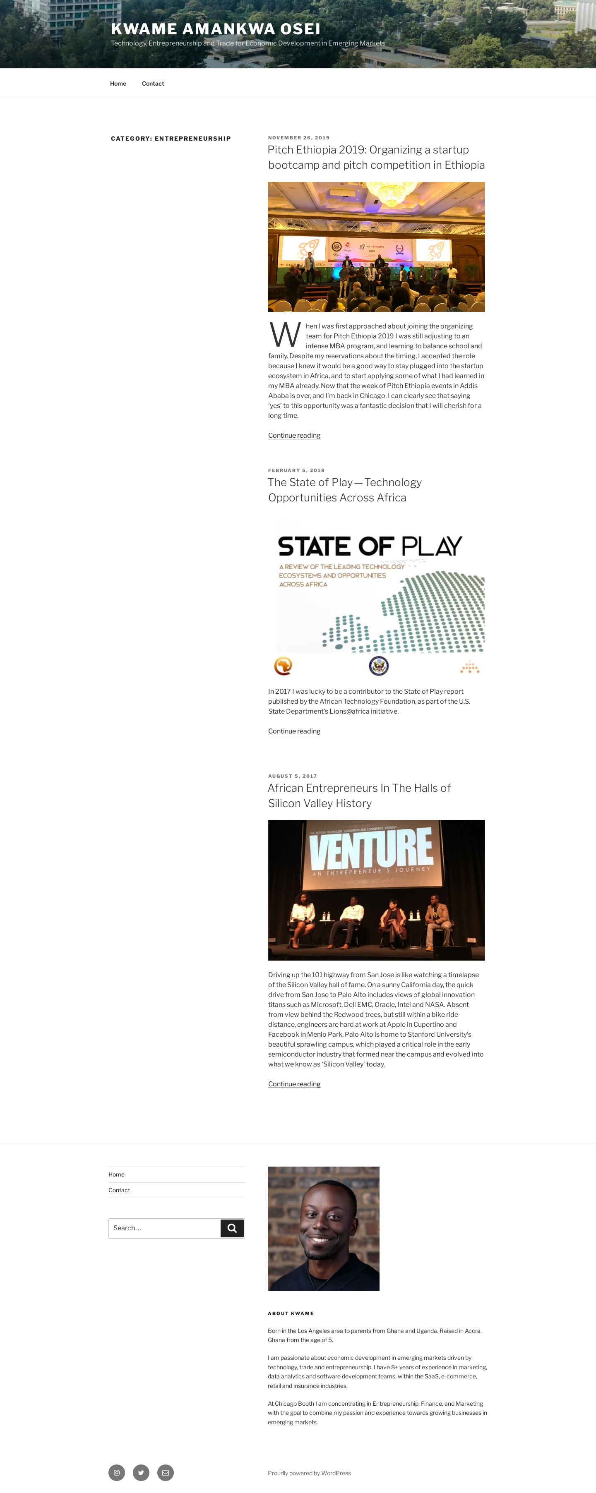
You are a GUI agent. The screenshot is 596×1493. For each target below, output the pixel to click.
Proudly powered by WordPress (309, 1472)
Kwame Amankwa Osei (216, 29)
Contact (153, 83)
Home (118, 83)
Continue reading (294, 435)
